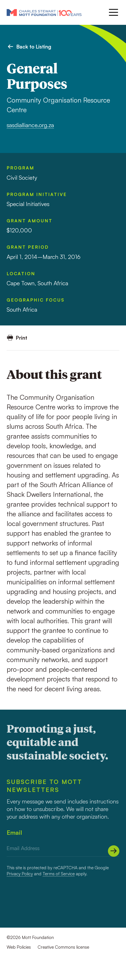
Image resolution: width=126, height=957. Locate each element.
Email (14, 832)
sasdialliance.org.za (30, 125)
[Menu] (112, 12)
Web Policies (19, 947)
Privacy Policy (20, 873)
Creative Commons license (63, 947)
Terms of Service (59, 873)
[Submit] (113, 851)
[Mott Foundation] (44, 12)
